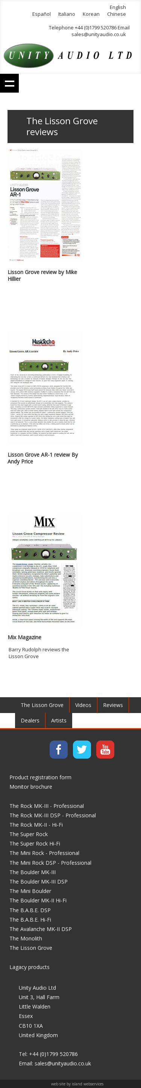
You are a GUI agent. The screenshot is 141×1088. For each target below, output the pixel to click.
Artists (59, 720)
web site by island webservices (77, 1083)
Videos (83, 705)
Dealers (30, 720)
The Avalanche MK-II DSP (40, 929)
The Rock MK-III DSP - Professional (52, 815)
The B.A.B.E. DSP (30, 910)
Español (41, 14)
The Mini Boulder (30, 890)
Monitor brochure (30, 786)
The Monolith (25, 938)
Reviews (113, 705)
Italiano (66, 14)
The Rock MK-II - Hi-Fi (36, 824)
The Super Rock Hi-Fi (34, 843)
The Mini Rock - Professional (44, 852)
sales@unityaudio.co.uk (98, 34)
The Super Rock (28, 834)
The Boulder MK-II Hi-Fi (38, 900)
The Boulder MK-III (32, 872)
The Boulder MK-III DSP (38, 881)
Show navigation (9, 83)
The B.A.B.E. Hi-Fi (30, 919)
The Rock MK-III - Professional (46, 805)
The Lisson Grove (42, 705)
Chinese (116, 14)
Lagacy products (29, 967)
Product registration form (40, 777)
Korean (91, 14)
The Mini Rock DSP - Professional (50, 862)
